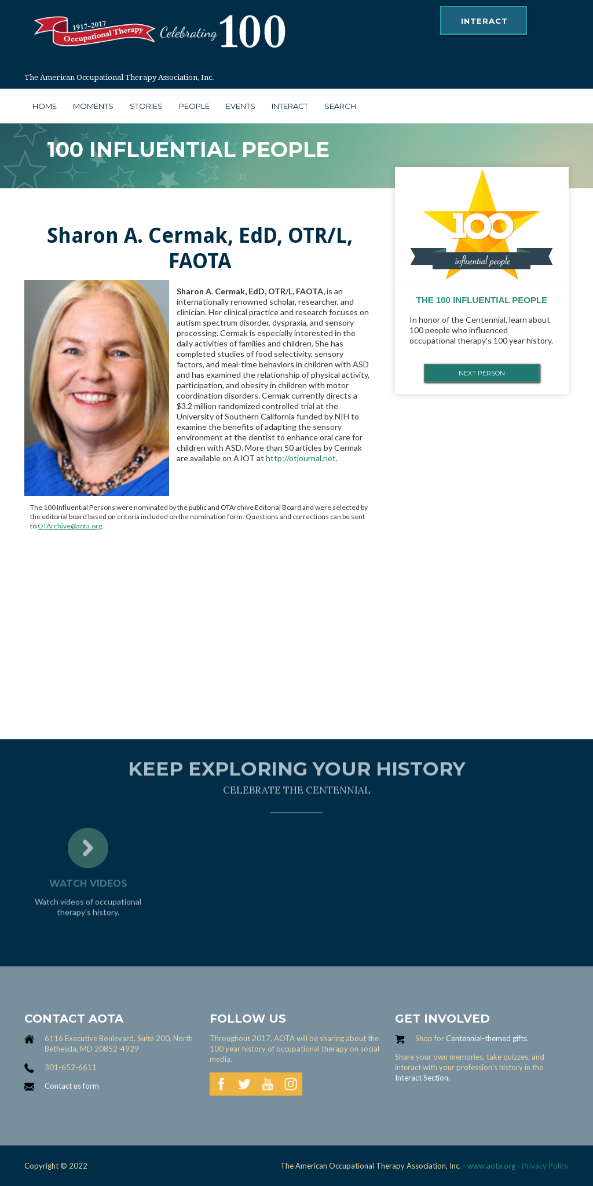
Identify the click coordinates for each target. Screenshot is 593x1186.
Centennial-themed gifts (486, 1038)
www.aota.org (490, 1165)
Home (44, 106)
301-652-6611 (71, 1067)
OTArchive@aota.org (70, 525)
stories (146, 106)
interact (484, 20)
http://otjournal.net (301, 458)
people (194, 106)
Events (240, 106)
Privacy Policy (545, 1165)
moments (93, 106)
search (340, 106)
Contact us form (72, 1085)
